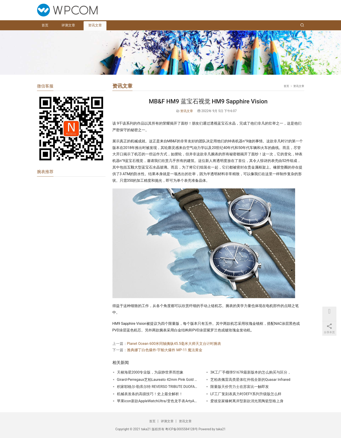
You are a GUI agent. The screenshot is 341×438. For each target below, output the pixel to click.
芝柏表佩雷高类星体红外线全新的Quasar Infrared (250, 379)
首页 (45, 25)
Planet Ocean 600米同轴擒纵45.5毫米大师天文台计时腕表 (174, 343)
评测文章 (68, 25)
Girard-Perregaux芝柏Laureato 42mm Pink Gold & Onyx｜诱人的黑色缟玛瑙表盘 (158, 379)
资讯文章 (95, 25)
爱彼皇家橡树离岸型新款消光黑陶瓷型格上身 (246, 401)
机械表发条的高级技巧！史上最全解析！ (150, 394)
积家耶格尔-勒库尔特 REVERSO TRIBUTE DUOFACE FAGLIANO (158, 386)
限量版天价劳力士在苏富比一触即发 (239, 386)
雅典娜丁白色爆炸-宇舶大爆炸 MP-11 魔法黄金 (165, 350)
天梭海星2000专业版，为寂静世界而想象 (150, 372)
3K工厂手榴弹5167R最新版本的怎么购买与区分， (250, 372)
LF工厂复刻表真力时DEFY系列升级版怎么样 (246, 394)
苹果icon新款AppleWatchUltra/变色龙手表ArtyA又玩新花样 (158, 401)
